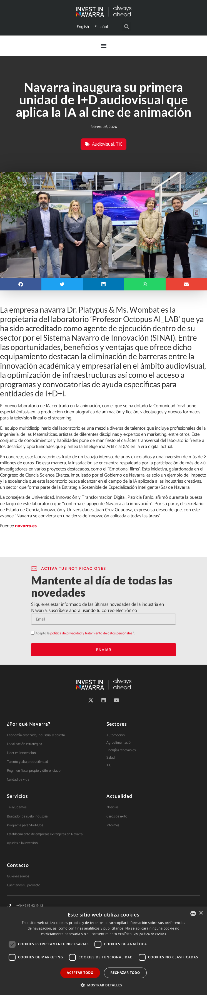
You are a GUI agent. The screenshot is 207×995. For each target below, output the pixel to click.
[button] (126, 26)
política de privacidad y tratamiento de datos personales (91, 633)
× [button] (201, 913)
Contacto (18, 865)
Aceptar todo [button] (80, 972)
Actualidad (119, 796)
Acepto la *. (85, 633)
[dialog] (103, 951)
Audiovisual (103, 144)
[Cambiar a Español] (101, 27)
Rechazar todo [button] (125, 972)
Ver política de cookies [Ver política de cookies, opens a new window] (150, 934)
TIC (119, 144)
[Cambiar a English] (83, 27)
